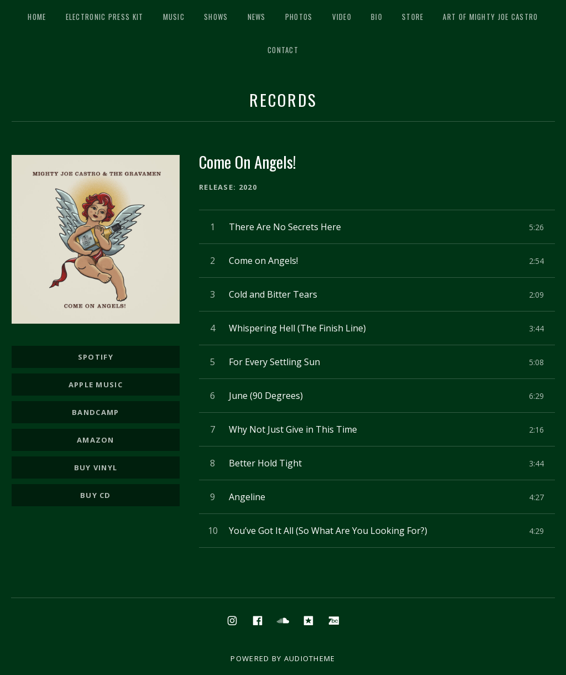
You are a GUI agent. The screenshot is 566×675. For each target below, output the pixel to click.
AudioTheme (310, 658)
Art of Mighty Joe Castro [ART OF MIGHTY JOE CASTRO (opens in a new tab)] (490, 16)
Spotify (95, 357)
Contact (283, 49)
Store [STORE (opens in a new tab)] (413, 16)
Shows (216, 16)
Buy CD (95, 495)
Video (342, 16)
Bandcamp (95, 412)
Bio (376, 16)
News (257, 16)
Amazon (95, 440)
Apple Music (96, 385)
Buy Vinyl (96, 467)
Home (37, 16)
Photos (299, 16)
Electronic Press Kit (105, 16)
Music (174, 16)
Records (283, 99)
